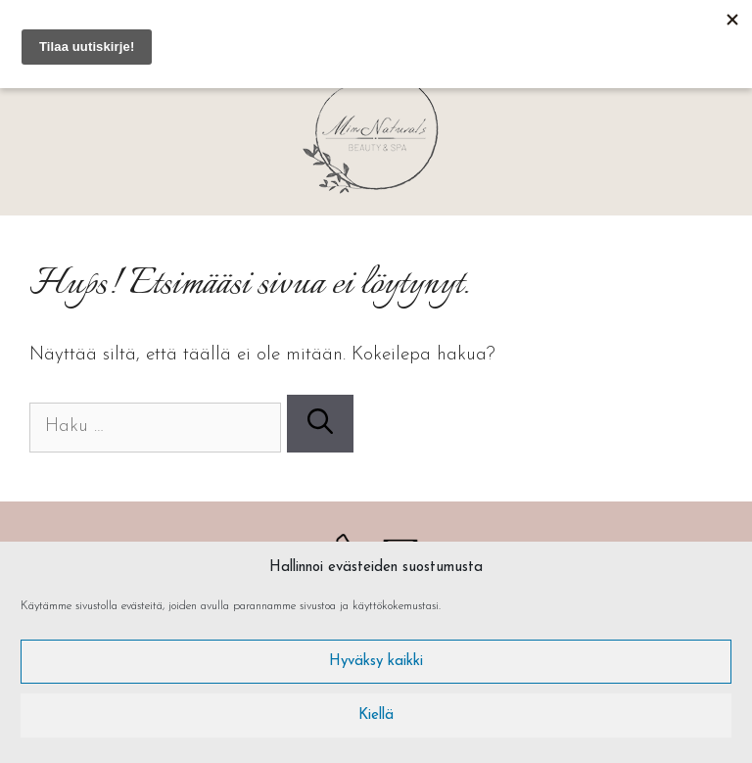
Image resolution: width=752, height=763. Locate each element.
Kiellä (376, 715)
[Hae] (320, 424)
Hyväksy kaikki (376, 661)
